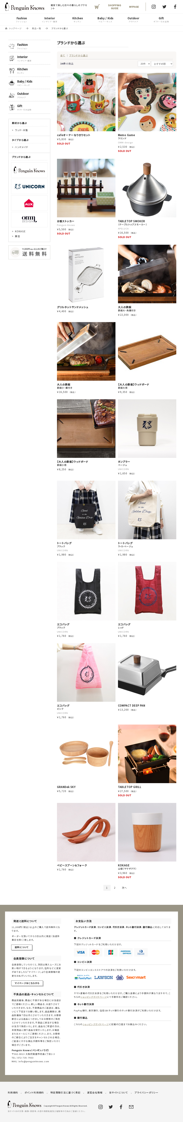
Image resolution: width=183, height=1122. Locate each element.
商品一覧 (36, 28)
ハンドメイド (21, 147)
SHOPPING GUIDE (114, 7)
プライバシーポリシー (146, 1092)
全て (62, 55)
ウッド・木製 (21, 130)
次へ (124, 887)
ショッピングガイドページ (93, 996)
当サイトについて (118, 1092)
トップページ (15, 28)
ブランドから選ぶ (78, 55)
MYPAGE (134, 6)
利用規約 (13, 1092)
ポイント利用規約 (34, 1092)
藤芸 (17, 236)
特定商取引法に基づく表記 (65, 1092)
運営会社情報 (95, 1092)
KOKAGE (20, 231)
